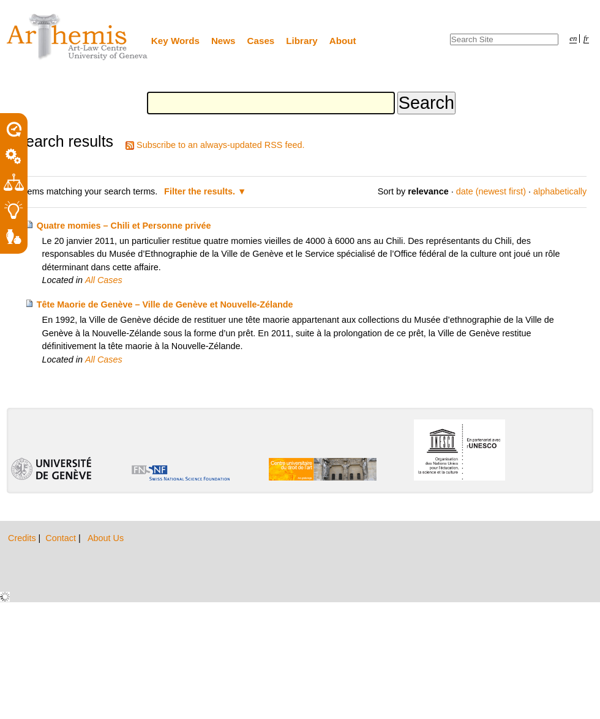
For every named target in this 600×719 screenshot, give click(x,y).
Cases (261, 40)
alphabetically (560, 191)
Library (302, 40)
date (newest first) (491, 191)
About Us (106, 538)
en (573, 38)
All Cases (103, 280)
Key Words (175, 40)
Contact (61, 538)
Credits (23, 538)
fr (586, 38)
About (342, 40)
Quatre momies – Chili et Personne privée (124, 225)
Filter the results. (201, 191)
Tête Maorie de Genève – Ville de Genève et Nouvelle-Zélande (165, 304)
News (223, 40)
